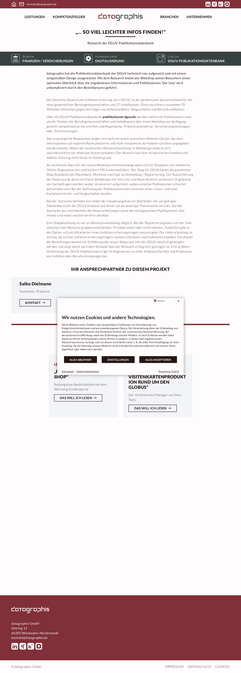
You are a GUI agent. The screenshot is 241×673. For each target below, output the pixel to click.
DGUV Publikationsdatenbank (196, 178)
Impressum (174, 666)
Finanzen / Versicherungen (47, 178)
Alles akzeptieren (158, 359)
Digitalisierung (109, 178)
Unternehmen (199, 17)
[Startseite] (120, 17)
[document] (120, 335)
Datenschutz (199, 666)
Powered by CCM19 (168, 371)
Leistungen (35, 17)
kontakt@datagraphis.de (42, 4)
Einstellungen (118, 359)
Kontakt (33, 431)
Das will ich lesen (76, 569)
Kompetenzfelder (69, 17)
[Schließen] (178, 300)
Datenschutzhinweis (88, 371)
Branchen (169, 17)
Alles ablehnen (80, 359)
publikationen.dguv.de (119, 234)
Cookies (222, 666)
